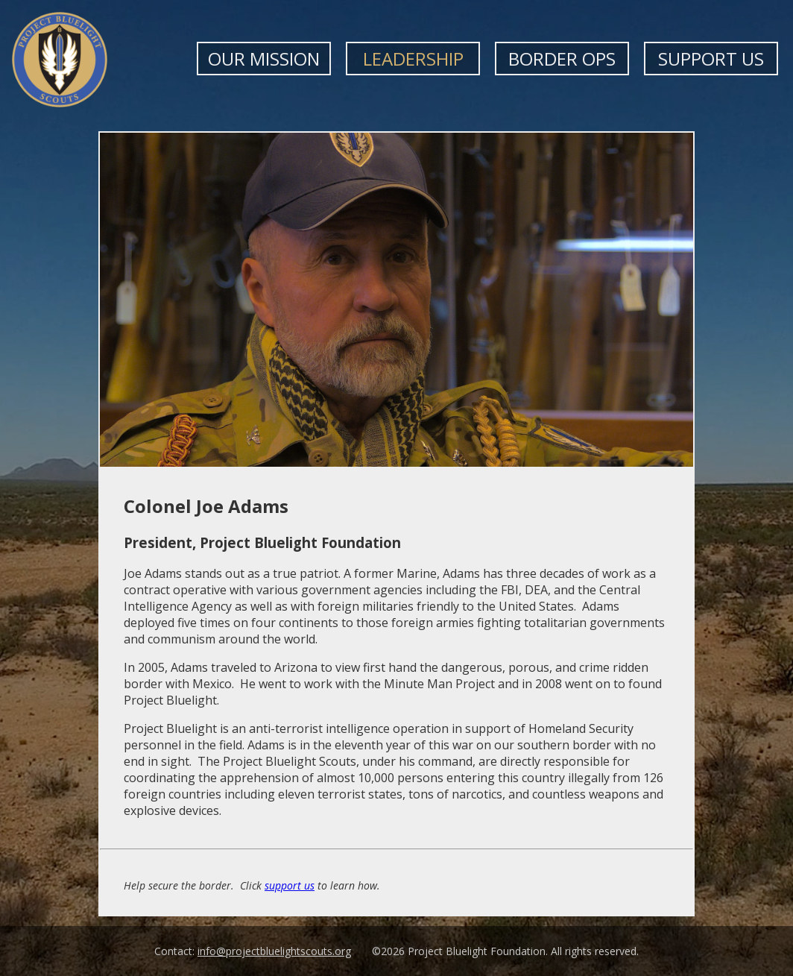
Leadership (413, 58)
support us (290, 885)
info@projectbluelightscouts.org (274, 951)
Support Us (711, 58)
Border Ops (562, 58)
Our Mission (264, 58)
